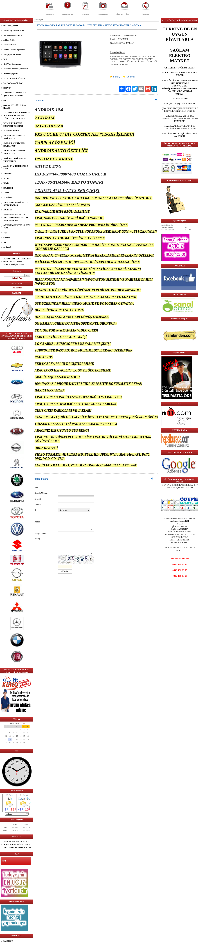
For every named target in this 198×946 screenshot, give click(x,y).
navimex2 (7, 247)
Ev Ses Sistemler (9, 45)
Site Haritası (17, 287)
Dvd (5, 59)
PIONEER (7, 174)
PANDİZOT (8, 198)
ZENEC (6, 193)
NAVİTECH (8, 188)
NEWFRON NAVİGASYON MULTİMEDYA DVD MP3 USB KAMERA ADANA (15, 217)
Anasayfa (50, 14)
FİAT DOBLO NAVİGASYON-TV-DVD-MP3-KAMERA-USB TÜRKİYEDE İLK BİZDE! (17, 115)
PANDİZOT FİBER (11, 131)
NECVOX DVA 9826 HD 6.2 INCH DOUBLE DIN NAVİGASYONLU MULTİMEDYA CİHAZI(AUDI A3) (17, 844)
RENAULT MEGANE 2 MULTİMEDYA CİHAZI (13, 124)
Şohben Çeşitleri (9, 40)
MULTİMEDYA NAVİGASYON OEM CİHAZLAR (15, 203)
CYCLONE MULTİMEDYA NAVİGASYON (14, 144)
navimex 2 (7, 238)
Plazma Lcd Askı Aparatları (14, 50)
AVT (4, 861)
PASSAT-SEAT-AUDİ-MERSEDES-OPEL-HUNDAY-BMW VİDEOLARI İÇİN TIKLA (17, 261)
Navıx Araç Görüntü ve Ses (13, 31)
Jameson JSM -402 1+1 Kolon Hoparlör (14, 106)
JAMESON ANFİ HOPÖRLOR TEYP (15, 167)
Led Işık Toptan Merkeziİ (13, 83)
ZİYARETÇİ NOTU (124, 14)
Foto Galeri (103, 14)
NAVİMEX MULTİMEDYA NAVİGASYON (14, 152)
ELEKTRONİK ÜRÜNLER (14, 78)
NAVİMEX (7, 210)
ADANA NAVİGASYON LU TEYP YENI (17, 226)
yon (4, 242)
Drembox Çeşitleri (10, 74)
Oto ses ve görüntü (10, 26)
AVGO (6, 178)
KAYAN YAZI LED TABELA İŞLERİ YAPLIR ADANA (14, 94)
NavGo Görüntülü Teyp (12, 35)
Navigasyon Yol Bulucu (12, 54)
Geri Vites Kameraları (12, 64)
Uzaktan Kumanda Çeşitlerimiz (15, 69)
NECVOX (7, 88)
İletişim (145, 14)
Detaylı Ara (17, 278)
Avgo (5, 233)
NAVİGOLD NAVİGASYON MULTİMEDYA (14, 159)
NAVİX (6, 183)
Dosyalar (85, 14)
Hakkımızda (67, 14)
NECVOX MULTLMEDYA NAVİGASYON (14, 137)
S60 (4, 100)
